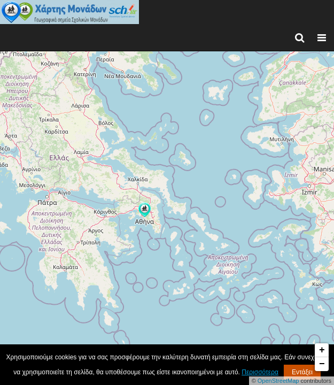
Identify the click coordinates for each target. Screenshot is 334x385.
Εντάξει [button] (302, 372)
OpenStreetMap (278, 381)
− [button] (322, 364)
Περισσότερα (260, 372)
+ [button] (322, 350)
